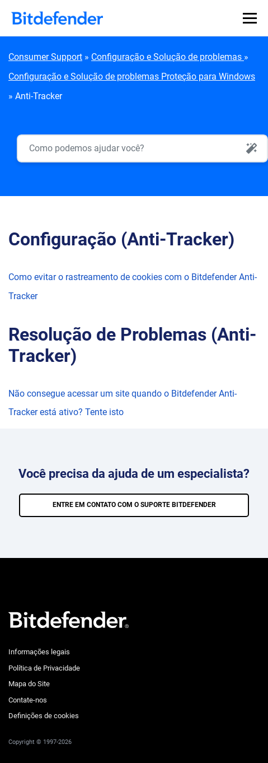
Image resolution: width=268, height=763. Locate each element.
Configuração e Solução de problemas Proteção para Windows (131, 76)
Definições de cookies (43, 715)
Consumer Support (45, 57)
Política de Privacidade (44, 668)
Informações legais (39, 652)
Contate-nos (27, 700)
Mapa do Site (29, 684)
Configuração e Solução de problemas (167, 57)
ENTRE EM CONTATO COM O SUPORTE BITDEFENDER (134, 505)
